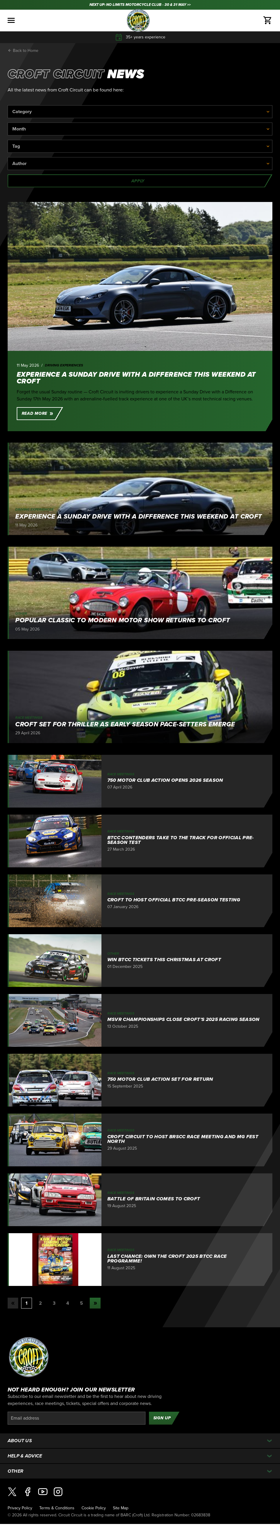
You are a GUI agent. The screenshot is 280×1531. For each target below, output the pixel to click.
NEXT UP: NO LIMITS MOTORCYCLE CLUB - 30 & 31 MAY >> (140, 4)
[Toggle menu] (11, 20)
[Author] (140, 163)
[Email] (76, 1418)
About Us (20, 1441)
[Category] (140, 111)
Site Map (120, 1507)
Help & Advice (25, 1456)
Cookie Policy (94, 1507)
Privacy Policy (20, 1507)
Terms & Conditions (56, 1507)
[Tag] (140, 146)
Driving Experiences (64, 365)
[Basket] (267, 20)
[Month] (140, 129)
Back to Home (23, 50)
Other (15, 1471)
